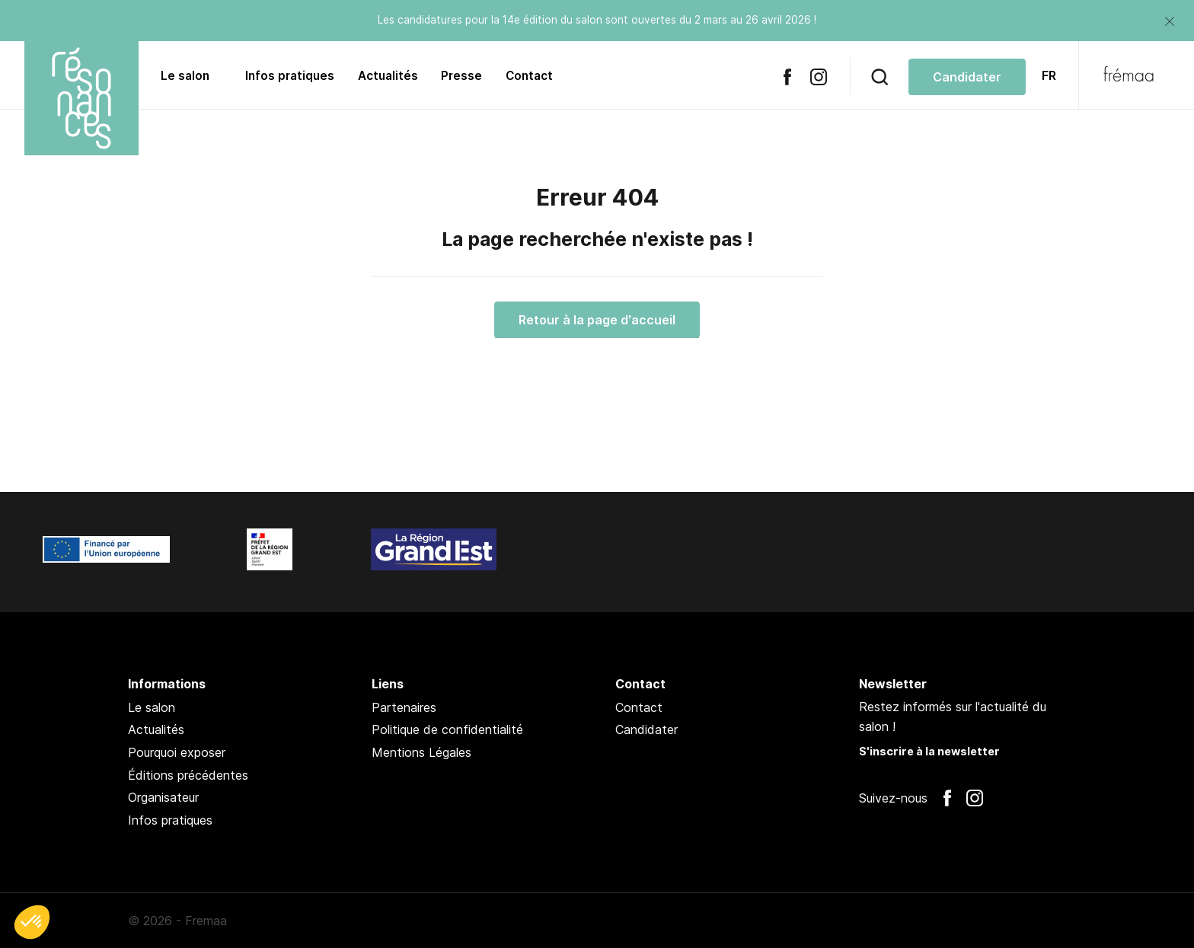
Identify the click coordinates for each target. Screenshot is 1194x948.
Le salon (185, 76)
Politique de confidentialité (447, 729)
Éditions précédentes (188, 775)
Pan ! (1026, 920)
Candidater (646, 729)
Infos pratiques (289, 76)
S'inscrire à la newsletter (929, 751)
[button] (32, 922)
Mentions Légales (421, 752)
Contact (529, 76)
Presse (461, 76)
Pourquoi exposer (176, 752)
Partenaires (404, 707)
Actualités (388, 76)
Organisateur (163, 797)
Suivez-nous (893, 798)
